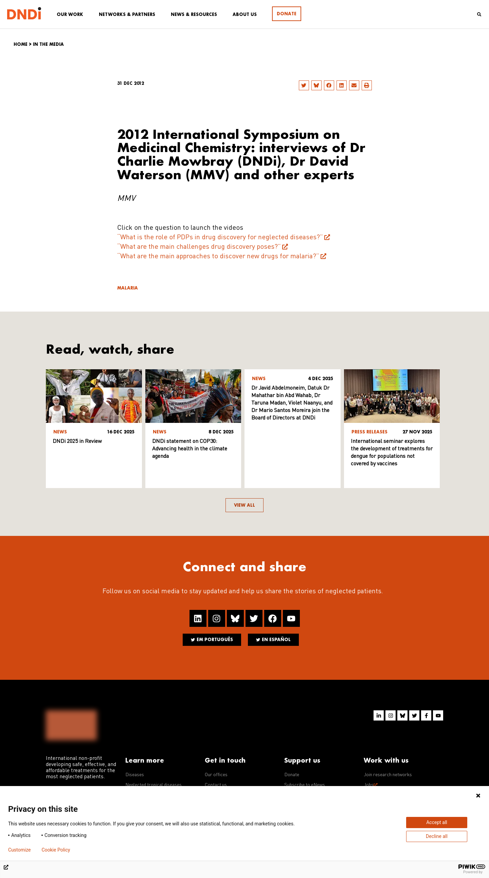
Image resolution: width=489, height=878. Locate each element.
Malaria (127, 288)
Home (21, 44)
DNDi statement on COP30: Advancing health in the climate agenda (189, 449)
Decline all (437, 836)
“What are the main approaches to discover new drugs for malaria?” (218, 256)
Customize (19, 850)
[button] (304, 85)
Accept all (436, 822)
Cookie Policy (55, 850)
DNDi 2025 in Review (77, 441)
